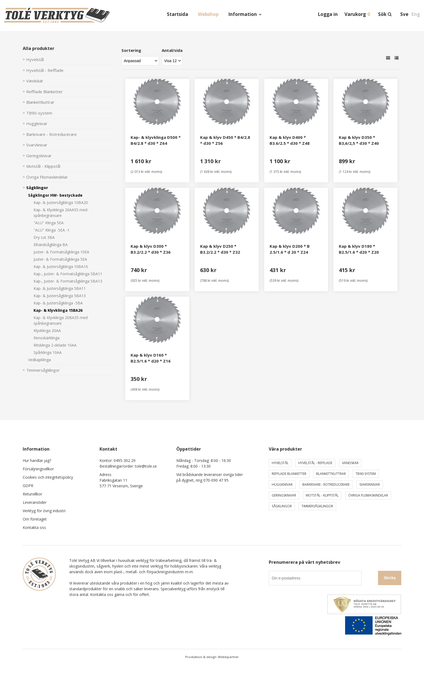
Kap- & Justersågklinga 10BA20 (61, 202)
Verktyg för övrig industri (44, 510)
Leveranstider (35, 502)
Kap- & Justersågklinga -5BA (58, 303)
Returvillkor (32, 494)
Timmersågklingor (43, 370)
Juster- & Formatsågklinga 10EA (61, 251)
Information (242, 14)
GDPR (28, 485)
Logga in (328, 14)
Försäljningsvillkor (38, 468)
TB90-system (39, 113)
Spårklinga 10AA (48, 352)
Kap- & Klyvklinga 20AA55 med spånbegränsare (60, 212)
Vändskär (34, 80)
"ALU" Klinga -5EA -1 (51, 230)
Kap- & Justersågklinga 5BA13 (60, 295)
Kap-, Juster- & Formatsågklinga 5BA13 (68, 281)
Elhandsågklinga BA (51, 244)
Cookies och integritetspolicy (48, 477)
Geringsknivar (39, 155)
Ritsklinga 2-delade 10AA (55, 345)
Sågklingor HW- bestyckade (55, 195)
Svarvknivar (36, 144)
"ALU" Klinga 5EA (49, 222)
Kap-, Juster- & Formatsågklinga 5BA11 (68, 273)
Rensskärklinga (46, 337)
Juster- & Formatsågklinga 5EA (60, 259)
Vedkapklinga (39, 359)
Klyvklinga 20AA (47, 330)
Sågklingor (37, 187)
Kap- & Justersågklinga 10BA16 (61, 266)
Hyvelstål (35, 59)
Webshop (208, 14)
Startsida (177, 14)
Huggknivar (36, 123)
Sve (404, 14)
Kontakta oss (34, 527)
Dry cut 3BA (44, 237)
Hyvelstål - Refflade (45, 70)
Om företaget (35, 519)
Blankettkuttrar (40, 102)
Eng (415, 14)
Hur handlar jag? (37, 460)
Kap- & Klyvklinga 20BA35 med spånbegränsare (61, 320)
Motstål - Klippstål (43, 166)
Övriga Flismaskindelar (47, 177)
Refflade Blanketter (44, 91)
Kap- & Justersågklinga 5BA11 (60, 288)
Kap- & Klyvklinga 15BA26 (58, 310)
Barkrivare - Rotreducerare (51, 134)
